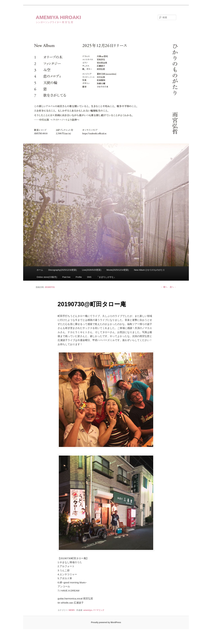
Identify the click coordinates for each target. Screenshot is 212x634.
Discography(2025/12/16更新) (62, 270)
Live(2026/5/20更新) (91, 270)
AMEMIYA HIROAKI (58, 17)
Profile (79, 277)
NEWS (72, 610)
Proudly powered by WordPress (106, 622)
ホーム (40, 270)
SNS (89, 277)
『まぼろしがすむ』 (106, 277)
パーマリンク (98, 610)
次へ (173, 287)
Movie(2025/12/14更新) (117, 270)
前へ (164, 287)
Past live (66, 277)
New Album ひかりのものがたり (149, 270)
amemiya (87, 610)
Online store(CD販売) (47, 277)
